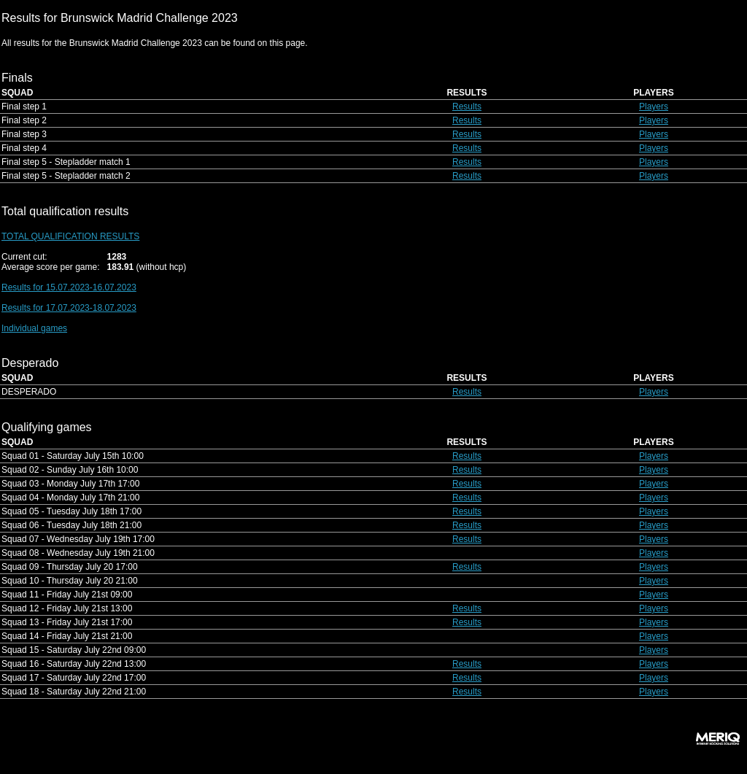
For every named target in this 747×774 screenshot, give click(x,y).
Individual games (34, 328)
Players (653, 106)
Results (466, 106)
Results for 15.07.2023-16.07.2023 (68, 287)
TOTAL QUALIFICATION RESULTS (70, 236)
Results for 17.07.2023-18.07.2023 (68, 308)
